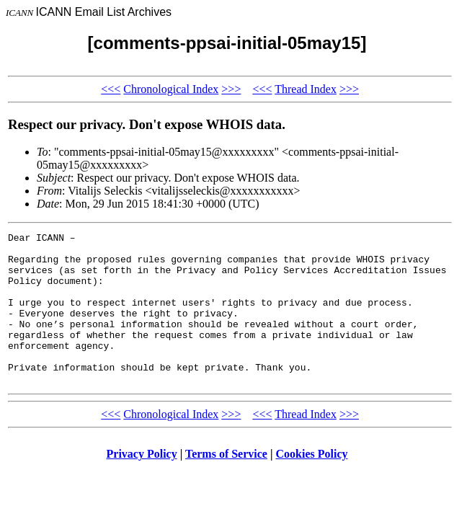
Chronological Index (170, 89)
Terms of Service (226, 484)
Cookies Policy (312, 484)
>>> (231, 89)
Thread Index (306, 89)
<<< (110, 89)
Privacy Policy (142, 484)
